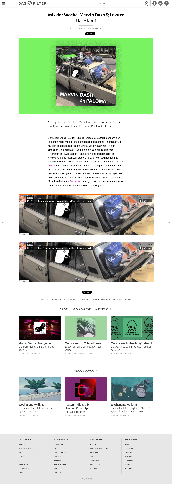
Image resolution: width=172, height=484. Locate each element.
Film (20, 460)
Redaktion (34, 415)
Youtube (128, 468)
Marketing (93, 468)
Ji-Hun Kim (127, 354)
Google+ (128, 452)
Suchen (148, 3)
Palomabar (125, 299)
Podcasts (58, 472)
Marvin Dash (70, 299)
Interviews (58, 444)
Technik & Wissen (26, 448)
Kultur (21, 472)
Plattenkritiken (60, 464)
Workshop (105, 299)
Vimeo (127, 464)
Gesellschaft (24, 464)
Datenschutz (94, 464)
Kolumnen (58, 456)
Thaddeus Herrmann (84, 354)
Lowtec (51, 165)
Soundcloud (76, 181)
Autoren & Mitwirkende (99, 448)
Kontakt (92, 456)
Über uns (93, 444)
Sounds (82, 28)
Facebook (129, 448)
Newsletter (94, 452)
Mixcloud (128, 456)
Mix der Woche (54, 299)
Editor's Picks (60, 452)
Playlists (57, 460)
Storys (57, 448)
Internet (22, 456)
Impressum (94, 460)
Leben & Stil (24, 468)
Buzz (21, 452)
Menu (2, 2)
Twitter (128, 444)
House (115, 299)
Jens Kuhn (83, 299)
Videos (57, 468)
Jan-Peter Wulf (97, 28)
